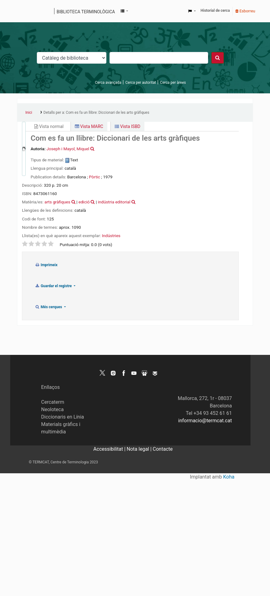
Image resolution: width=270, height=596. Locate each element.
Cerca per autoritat (140, 82)
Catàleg (24, 11)
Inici (28, 112)
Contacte (163, 449)
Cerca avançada (108, 82)
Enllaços (50, 387)
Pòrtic (94, 176)
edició (84, 201)
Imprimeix (46, 265)
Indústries (111, 235)
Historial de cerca (215, 10)
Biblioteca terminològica (86, 11)
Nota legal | (140, 449)
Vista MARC (89, 126)
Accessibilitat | (110, 449)
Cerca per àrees (173, 82)
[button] (124, 11)
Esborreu (245, 11)
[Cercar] (217, 58)
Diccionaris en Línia (62, 417)
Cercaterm (52, 402)
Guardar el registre (54, 286)
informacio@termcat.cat (205, 421)
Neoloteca (52, 409)
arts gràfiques (58, 201)
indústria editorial (114, 201)
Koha (228, 477)
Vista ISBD (127, 126)
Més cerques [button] (49, 307)
